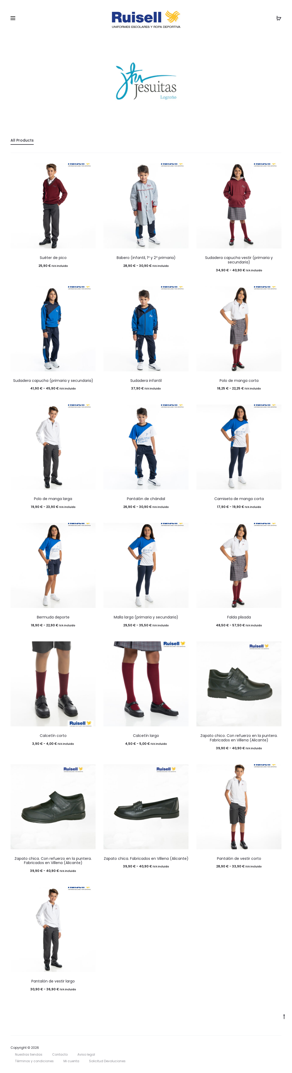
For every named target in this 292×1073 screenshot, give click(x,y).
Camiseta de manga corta (239, 498)
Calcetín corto (53, 735)
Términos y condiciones (34, 1061)
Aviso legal (86, 1054)
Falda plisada (239, 617)
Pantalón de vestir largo (53, 981)
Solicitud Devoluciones (107, 1061)
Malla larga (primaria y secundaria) (146, 617)
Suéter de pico (53, 257)
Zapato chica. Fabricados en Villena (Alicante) (146, 858)
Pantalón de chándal (146, 498)
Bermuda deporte (53, 617)
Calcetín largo (146, 735)
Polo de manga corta (239, 380)
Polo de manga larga (53, 498)
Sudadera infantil (146, 380)
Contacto (60, 1054)
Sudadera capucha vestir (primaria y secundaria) (239, 260)
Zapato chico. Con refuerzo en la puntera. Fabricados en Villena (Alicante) (239, 738)
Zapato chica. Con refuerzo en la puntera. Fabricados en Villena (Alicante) (53, 861)
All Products (22, 140)
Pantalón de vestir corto (239, 858)
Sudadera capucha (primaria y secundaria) (53, 380)
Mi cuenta (71, 1061)
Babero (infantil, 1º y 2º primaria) (146, 257)
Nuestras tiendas (28, 1054)
